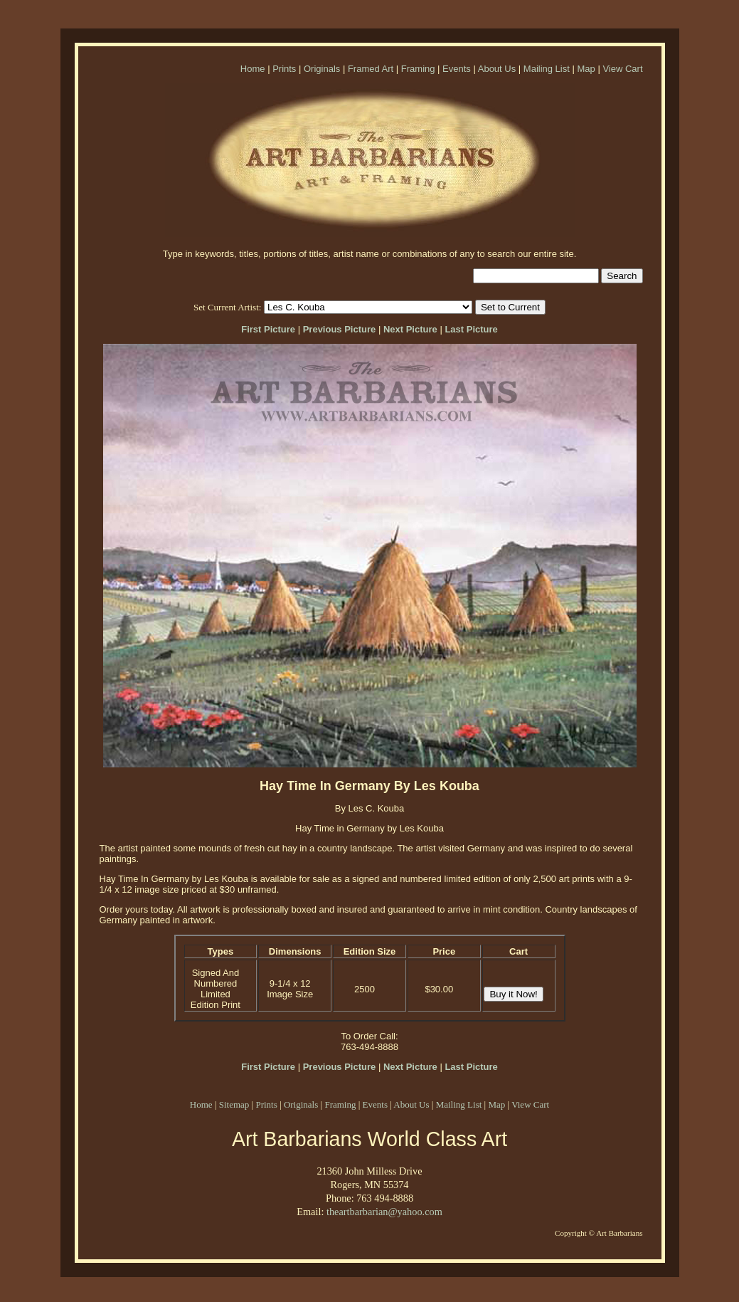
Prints (284, 68)
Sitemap (234, 1104)
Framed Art (370, 68)
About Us (497, 68)
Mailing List (546, 68)
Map (586, 68)
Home (252, 68)
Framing (418, 68)
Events (456, 68)
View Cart (622, 68)
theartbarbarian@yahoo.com (384, 1211)
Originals (322, 68)
